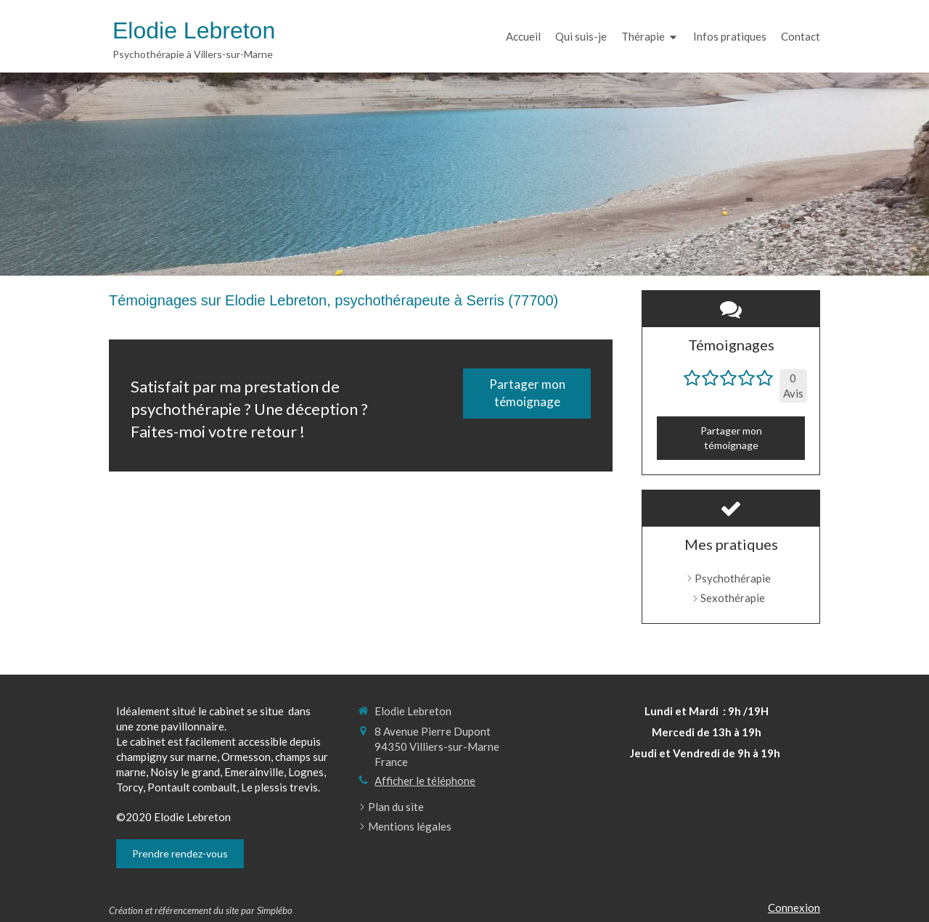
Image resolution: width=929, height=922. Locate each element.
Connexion (794, 907)
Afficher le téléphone (425, 780)
